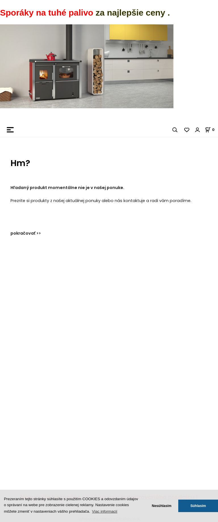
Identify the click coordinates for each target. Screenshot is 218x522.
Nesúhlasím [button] (161, 506)
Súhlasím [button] (198, 506)
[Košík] (211, 129)
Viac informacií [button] (104, 511)
